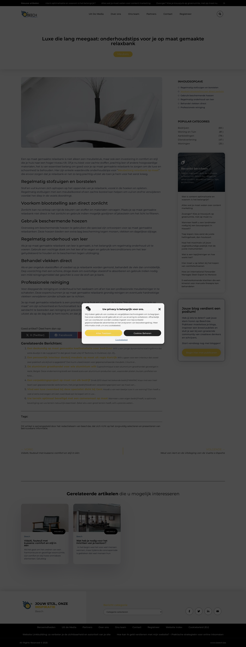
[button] (159, 309)
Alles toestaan (103, 333)
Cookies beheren (142, 333)
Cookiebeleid (121, 339)
